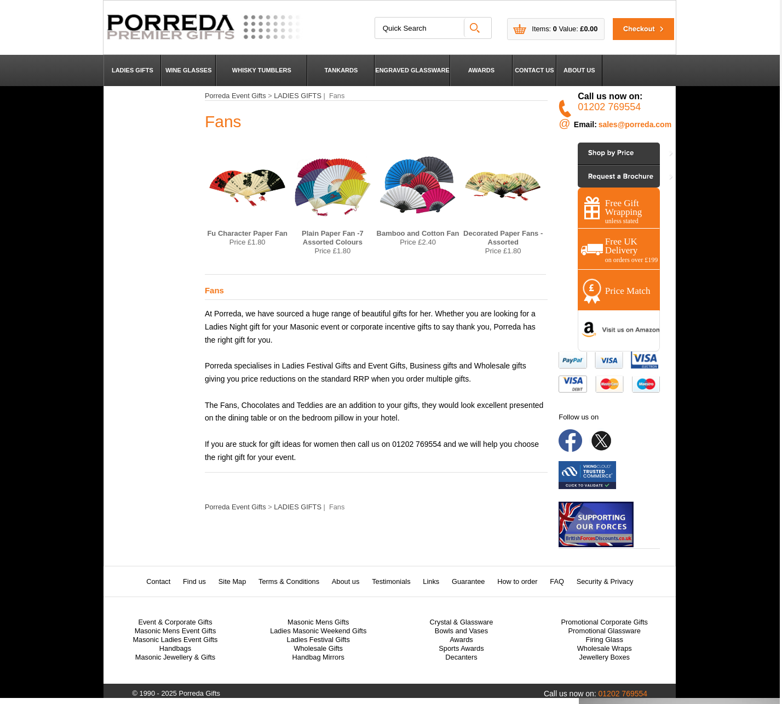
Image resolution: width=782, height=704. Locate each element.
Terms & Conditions (288, 581)
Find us (194, 581)
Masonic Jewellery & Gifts (175, 657)
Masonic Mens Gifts (318, 622)
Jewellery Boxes (604, 657)
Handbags (175, 648)
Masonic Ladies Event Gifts (175, 639)
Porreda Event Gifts (235, 96)
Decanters (461, 657)
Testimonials (391, 581)
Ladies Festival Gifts (318, 639)
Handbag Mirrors (318, 657)
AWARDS (481, 70)
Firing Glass (604, 639)
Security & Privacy (605, 581)
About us (346, 581)
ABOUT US (579, 70)
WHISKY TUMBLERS (261, 70)
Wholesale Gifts (318, 648)
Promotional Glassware (604, 631)
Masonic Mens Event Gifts (175, 631)
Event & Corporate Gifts (175, 622)
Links (431, 581)
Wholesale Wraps (604, 648)
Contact (158, 581)
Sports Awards (461, 648)
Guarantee (468, 581)
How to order (517, 581)
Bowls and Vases (461, 631)
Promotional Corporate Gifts (604, 622)
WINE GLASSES (188, 70)
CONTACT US (534, 70)
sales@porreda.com (635, 124)
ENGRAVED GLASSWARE (412, 70)
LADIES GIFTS (132, 70)
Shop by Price (608, 153)
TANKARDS (341, 70)
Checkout (637, 29)
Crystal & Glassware (461, 622)
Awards (461, 639)
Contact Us (604, 176)
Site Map (232, 581)
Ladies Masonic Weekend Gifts (318, 631)
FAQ (557, 581)
